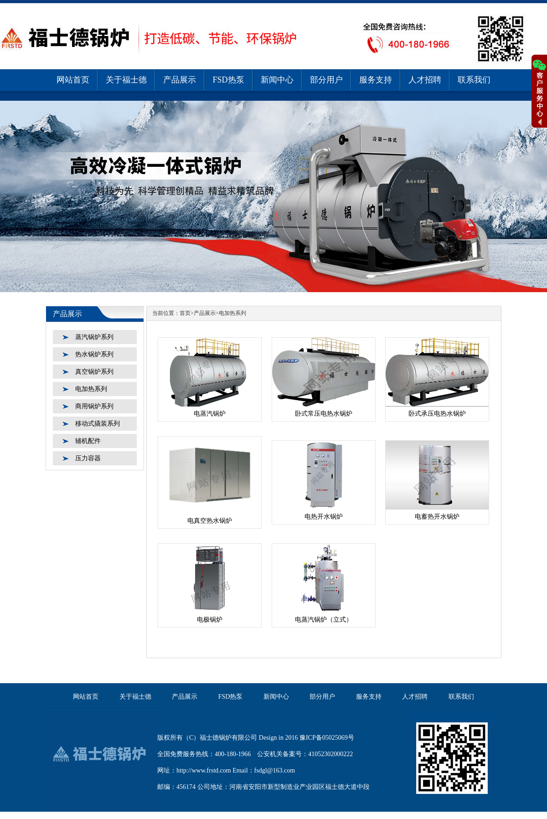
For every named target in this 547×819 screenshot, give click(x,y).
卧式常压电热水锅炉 (323, 413)
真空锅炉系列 (94, 371)
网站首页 (73, 79)
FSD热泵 (228, 79)
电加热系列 (91, 389)
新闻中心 (277, 79)
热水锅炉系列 (94, 354)
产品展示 (179, 79)
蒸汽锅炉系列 (94, 337)
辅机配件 (88, 441)
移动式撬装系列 (97, 423)
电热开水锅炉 (323, 516)
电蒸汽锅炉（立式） (323, 619)
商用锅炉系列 (94, 406)
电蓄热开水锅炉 (437, 516)
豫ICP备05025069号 (326, 737)
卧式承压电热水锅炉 (437, 413)
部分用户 (326, 79)
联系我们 (474, 79)
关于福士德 (126, 79)
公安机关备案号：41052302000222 (305, 754)
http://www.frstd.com (203, 770)
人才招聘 (424, 79)
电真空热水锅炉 (209, 520)
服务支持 (375, 79)
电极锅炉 (209, 619)
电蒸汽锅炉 (210, 413)
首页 (185, 313)
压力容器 (88, 458)
